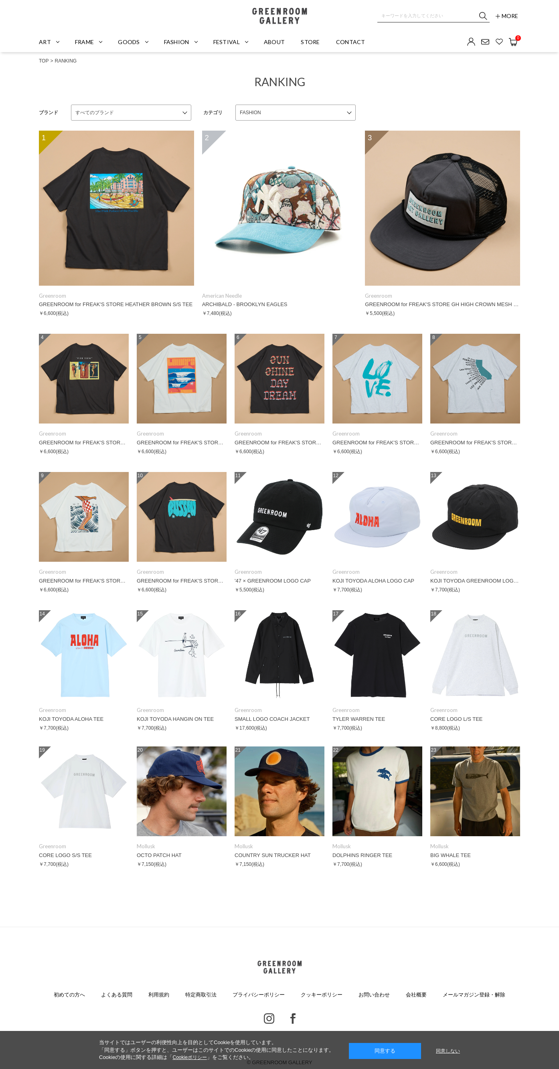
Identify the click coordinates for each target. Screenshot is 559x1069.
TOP (44, 61)
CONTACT (350, 41)
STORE (310, 41)
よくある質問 (116, 995)
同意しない (448, 1051)
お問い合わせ (374, 995)
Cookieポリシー (189, 1057)
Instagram (269, 1018)
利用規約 (158, 995)
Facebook (293, 1018)
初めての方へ (69, 995)
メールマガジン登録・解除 (474, 995)
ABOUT (274, 41)
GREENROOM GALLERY (279, 16)
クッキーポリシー (321, 995)
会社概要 (416, 995)
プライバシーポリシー (259, 995)
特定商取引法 (201, 995)
